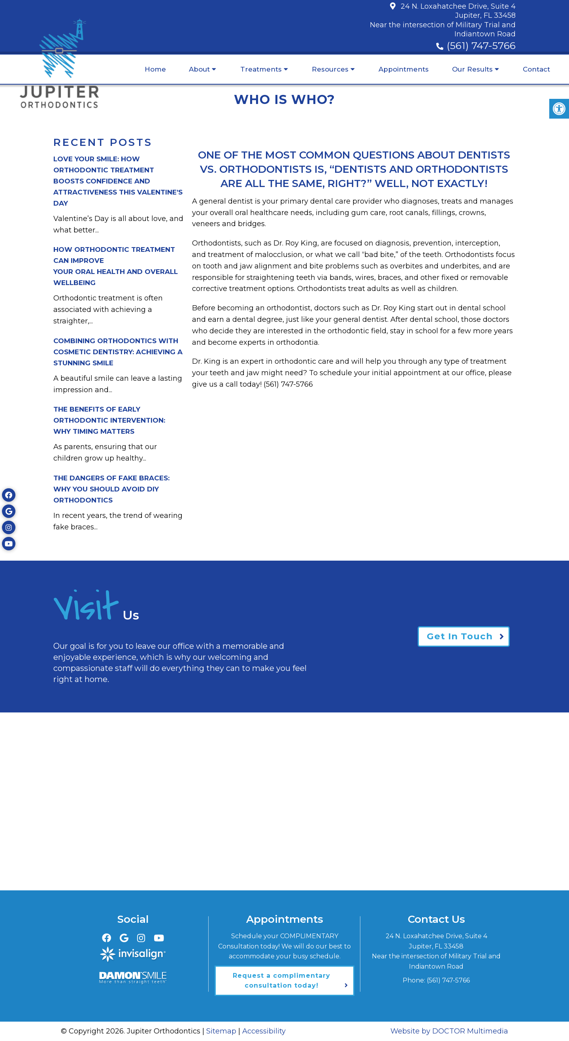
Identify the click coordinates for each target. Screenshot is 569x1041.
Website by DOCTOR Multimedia (449, 1031)
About (199, 69)
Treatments (261, 69)
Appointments (404, 69)
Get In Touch (459, 636)
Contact (536, 69)
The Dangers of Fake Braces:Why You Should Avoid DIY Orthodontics (111, 489)
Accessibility (264, 1031)
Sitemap (221, 1031)
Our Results (472, 69)
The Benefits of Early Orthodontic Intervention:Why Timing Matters (109, 420)
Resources (330, 69)
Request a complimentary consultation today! (281, 981)
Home (155, 69)
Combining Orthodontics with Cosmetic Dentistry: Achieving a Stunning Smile (118, 352)
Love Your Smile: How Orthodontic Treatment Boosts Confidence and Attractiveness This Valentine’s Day (118, 181)
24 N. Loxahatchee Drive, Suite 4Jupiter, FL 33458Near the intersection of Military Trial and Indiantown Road (443, 20)
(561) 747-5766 (481, 45)
